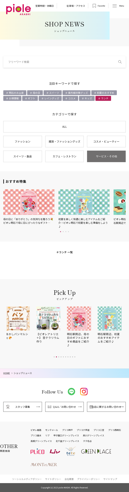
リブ (47, 435)
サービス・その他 (106, 156)
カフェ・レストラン (64, 156)
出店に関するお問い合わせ (106, 406)
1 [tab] (60, 231)
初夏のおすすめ (105, 92)
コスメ (72, 98)
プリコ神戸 (67, 430)
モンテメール (51, 430)
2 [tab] (63, 231)
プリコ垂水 (36, 435)
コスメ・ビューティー (106, 141)
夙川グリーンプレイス (93, 435)
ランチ (104, 98)
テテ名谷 (87, 441)
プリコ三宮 (98, 430)
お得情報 (13, 98)
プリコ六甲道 (83, 430)
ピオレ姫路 (36, 430)
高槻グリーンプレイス (41, 441)
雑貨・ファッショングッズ (64, 141)
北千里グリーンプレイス (67, 441)
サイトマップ (110, 479)
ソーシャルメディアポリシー (27, 479)
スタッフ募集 (22, 406)
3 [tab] (66, 231)
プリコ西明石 (114, 430)
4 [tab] (68, 231)
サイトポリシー (53, 479)
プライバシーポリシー (88, 479)
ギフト (31, 98)
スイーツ (54, 92)
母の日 (36, 92)
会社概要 (69, 479)
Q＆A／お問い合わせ (64, 406)
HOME (6, 373)
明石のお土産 (16, 92)
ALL (64, 127)
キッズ (88, 98)
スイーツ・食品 (22, 156)
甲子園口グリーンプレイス (66, 435)
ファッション (22, 141)
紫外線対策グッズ (78, 92)
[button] (54, 356)
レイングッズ (51, 98)
